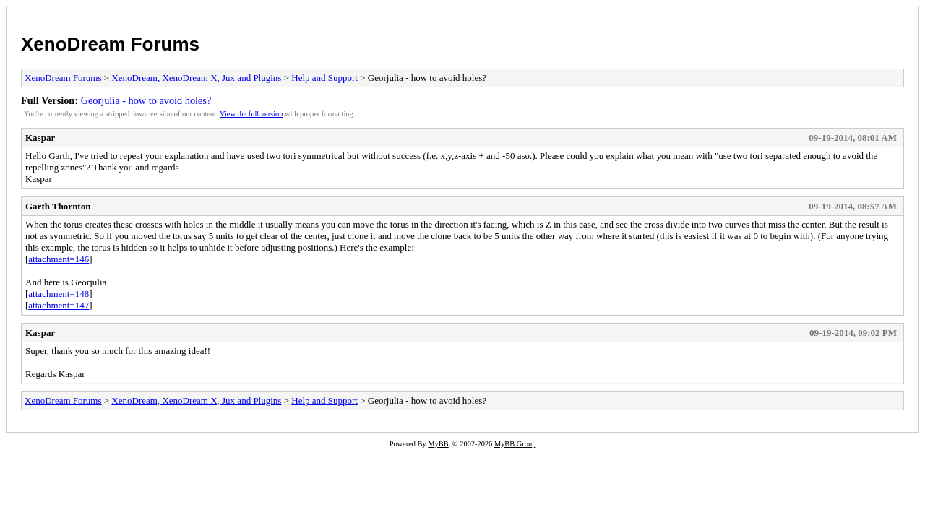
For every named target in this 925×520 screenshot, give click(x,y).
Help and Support (324, 77)
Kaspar (40, 137)
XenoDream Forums (110, 44)
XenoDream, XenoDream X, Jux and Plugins (196, 77)
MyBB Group (514, 444)
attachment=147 (58, 305)
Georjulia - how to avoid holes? (146, 100)
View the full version (251, 114)
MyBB (438, 444)
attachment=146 (58, 259)
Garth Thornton (57, 206)
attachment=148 (58, 293)
